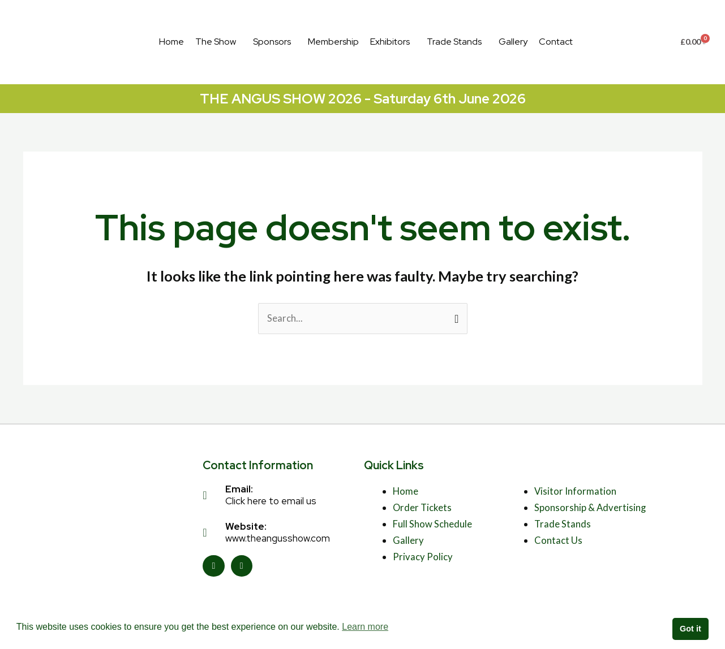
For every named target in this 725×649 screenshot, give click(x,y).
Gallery (513, 41)
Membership (333, 41)
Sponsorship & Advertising (590, 508)
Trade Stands (454, 41)
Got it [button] (690, 628)
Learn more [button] (365, 626)
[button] (218, 42)
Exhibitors (390, 41)
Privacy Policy (423, 557)
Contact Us (558, 541)
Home (171, 41)
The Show (215, 41)
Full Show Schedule (432, 524)
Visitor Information (575, 491)
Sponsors (272, 41)
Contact (556, 41)
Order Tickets (423, 508)
